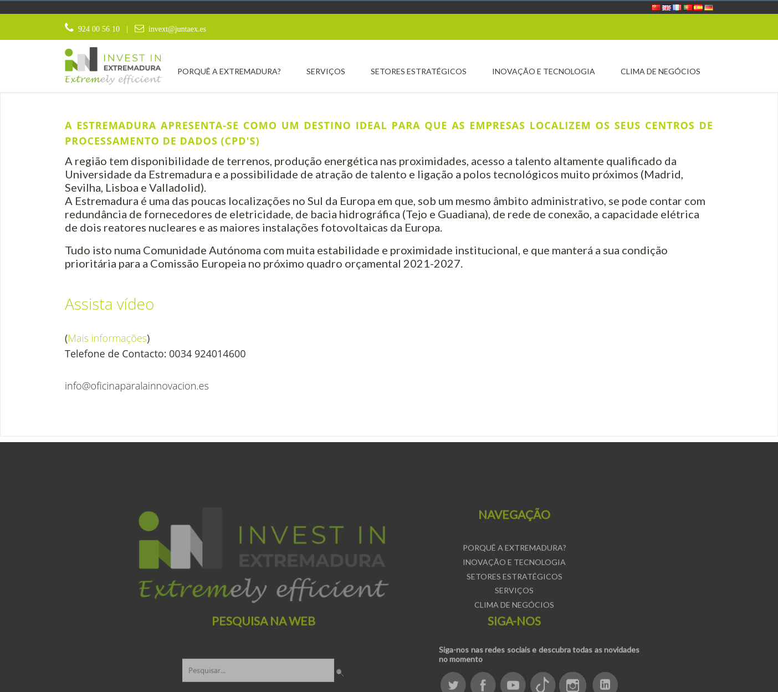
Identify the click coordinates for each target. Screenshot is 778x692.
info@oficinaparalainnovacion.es (137, 385)
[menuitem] (229, 71)
